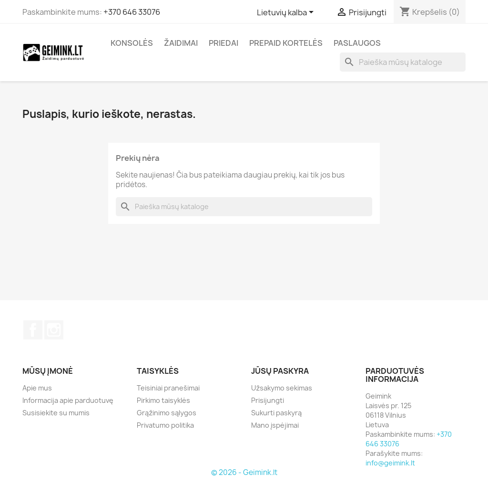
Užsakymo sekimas (281, 387)
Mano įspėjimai (275, 425)
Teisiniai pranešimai (168, 387)
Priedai (223, 43)
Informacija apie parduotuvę (67, 400)
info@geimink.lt (390, 462)
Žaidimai (181, 43)
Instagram (53, 329)
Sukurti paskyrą (276, 412)
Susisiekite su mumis (56, 412)
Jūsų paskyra (280, 371)
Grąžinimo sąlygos (166, 412)
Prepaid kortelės (286, 43)
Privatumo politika (165, 425)
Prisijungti (267, 400)
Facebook (32, 329)
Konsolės (132, 43)
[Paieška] (403, 62)
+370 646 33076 (131, 12)
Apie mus (37, 387)
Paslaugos (357, 43)
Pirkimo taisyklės (163, 400)
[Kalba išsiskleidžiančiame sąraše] (287, 13)
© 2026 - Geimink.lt (244, 472)
